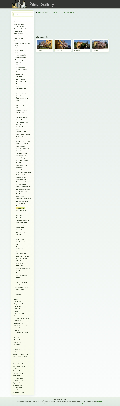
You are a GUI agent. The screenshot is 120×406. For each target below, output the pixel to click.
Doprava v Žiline (17, 383)
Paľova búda (19, 151)
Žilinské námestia (18, 323)
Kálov (17, 129)
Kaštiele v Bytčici (21, 177)
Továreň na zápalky (21, 153)
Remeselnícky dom (21, 275)
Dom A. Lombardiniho (22, 182)
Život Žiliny (16, 337)
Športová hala (20, 237)
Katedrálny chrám (21, 81)
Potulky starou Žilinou (21, 282)
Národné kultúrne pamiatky (21, 332)
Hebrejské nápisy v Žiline (22, 285)
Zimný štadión (20, 227)
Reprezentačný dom (21, 86)
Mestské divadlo (18, 297)
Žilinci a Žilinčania (19, 313)
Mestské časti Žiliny (18, 361)
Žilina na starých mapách (22, 60)
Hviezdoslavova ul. (21, 120)
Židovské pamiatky (18, 387)
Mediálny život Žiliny (18, 373)
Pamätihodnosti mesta (20, 330)
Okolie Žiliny (16, 376)
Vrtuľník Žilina (20, 239)
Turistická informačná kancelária (22, 43)
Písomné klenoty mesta (21, 292)
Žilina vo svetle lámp (22, 98)
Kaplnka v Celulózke (21, 165)
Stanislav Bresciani (21, 258)
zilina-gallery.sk (86, 403)
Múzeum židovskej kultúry (23, 170)
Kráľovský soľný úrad (22, 158)
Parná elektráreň (20, 96)
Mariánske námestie (21, 69)
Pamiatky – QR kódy (20, 50)
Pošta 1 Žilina (20, 136)
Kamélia (18, 103)
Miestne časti (17, 301)
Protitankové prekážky (21, 53)
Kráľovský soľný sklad (22, 160)
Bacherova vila (20, 213)
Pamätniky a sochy (19, 33)
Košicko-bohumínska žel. (23, 134)
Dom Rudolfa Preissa (22, 201)
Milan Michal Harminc (22, 261)
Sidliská (16, 299)
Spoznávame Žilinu (20, 62)
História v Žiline (19, 289)
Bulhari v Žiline (20, 251)
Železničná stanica (21, 132)
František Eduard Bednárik (23, 268)
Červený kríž (19, 218)
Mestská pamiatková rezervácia (22, 325)
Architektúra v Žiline (18, 392)
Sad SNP (18, 124)
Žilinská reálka (20, 108)
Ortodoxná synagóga (22, 144)
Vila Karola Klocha (21, 211)
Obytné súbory (18, 306)
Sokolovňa (19, 167)
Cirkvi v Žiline (16, 390)
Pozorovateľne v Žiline (21, 55)
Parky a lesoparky (19, 304)
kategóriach (100, 401)
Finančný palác (20, 112)
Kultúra (16, 45)
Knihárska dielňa (20, 67)
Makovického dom (21, 203)
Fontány (16, 41)
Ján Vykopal (19, 266)
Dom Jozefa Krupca (21, 191)
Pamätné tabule (18, 36)
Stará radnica (20, 72)
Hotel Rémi (19, 100)
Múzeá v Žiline (18, 328)
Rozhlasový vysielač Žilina (23, 172)
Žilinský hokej (20, 225)
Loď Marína (19, 234)
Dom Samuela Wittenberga (23, 199)
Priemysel (15, 368)
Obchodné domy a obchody (20, 354)
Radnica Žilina (18, 22)
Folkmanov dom (20, 206)
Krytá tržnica (19, 139)
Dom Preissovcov (21, 184)
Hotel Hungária (20, 146)
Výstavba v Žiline (17, 371)
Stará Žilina (18, 294)
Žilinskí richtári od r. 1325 (23, 256)
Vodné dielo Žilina (18, 359)
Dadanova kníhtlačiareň (22, 155)
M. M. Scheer (19, 280)
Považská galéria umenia (23, 84)
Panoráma (17, 311)
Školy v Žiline (16, 344)
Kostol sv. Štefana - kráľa (23, 91)
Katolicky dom (20, 105)
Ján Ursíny (19, 277)
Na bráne (18, 115)
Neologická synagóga (22, 117)
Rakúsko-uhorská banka (23, 110)
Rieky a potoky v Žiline (19, 364)
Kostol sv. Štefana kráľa (20, 29)
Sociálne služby (18, 316)
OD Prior (18, 244)
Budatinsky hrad (17, 385)
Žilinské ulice (17, 321)
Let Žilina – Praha (21, 242)
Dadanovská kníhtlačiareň (23, 148)
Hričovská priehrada (21, 254)
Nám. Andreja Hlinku (22, 122)
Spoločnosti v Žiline (18, 342)
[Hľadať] (23, 14)
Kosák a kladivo (20, 246)
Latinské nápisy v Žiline (21, 287)
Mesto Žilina (16, 19)
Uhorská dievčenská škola (23, 141)
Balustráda (19, 77)
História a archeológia (20, 48)
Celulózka (19, 163)
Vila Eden (19, 215)
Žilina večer (17, 309)
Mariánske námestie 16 (22, 220)
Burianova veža (20, 79)
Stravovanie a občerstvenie (20, 380)
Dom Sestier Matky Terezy (23, 189)
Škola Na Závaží (20, 175)
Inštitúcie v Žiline (17, 340)
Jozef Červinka (20, 273)
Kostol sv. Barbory (21, 249)
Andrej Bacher (20, 263)
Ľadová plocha (20, 230)
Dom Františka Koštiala (22, 194)
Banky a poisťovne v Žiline (20, 356)
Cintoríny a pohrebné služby (21, 318)
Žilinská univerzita (18, 347)
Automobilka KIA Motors (19, 366)
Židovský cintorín (21, 196)
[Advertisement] (72, 23)
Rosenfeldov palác (21, 89)
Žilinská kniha (20, 74)
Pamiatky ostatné (18, 31)
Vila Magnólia (20, 208)
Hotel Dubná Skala (21, 222)
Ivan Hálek (19, 270)
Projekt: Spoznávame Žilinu (23, 65)
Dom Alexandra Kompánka (23, 187)
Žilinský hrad (17, 335)
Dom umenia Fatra (21, 179)
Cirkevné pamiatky (19, 26)
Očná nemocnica (20, 232)
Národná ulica (20, 127)
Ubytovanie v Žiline (18, 378)
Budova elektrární (21, 93)
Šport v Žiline (16, 352)
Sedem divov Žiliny (19, 24)
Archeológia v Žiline (20, 57)
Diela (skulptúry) (18, 38)
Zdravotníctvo (16, 349)
